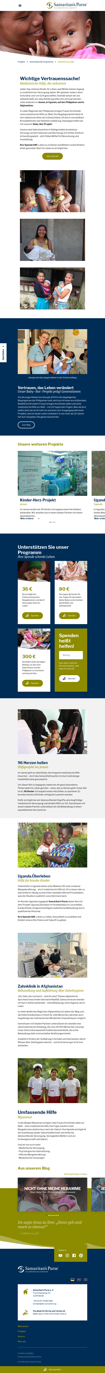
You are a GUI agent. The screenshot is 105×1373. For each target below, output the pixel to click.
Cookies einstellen (26, 1356)
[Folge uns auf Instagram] (67, 1258)
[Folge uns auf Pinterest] (81, 1258)
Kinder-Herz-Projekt (38, 500)
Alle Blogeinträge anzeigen (75, 1177)
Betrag (66, 658)
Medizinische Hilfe (66, 62)
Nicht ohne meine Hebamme (52, 1192)
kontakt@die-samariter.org (44, 1307)
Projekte (21, 62)
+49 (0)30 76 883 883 (43, 1304)
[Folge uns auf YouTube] (60, 1258)
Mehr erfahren (30, 522)
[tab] (72, 1282)
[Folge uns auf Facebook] (74, 1258)
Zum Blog (26, 425)
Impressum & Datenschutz (29, 1360)
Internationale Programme (41, 62)
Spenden (32, 619)
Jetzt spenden (52, 1369)
